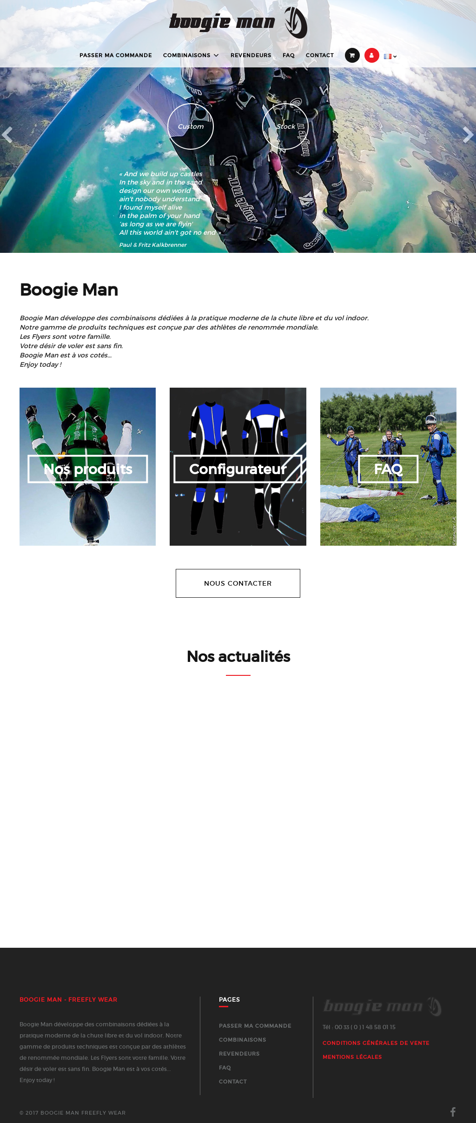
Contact (320, 55)
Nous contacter (238, 583)
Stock (285, 126)
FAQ (289, 55)
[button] (36, 126)
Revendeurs (251, 55)
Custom (191, 126)
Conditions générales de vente (376, 1043)
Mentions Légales (352, 1057)
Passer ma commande (115, 55)
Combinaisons (187, 55)
